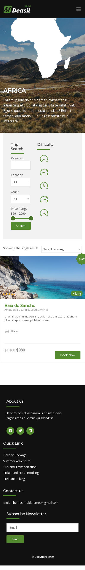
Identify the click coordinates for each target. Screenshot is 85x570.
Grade (15, 192)
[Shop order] (61, 249)
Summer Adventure (16, 461)
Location (17, 175)
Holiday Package (14, 455)
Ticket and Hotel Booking (21, 473)
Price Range (19, 208)
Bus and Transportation (20, 467)
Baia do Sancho (20, 305)
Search (21, 226)
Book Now (67, 355)
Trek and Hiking (14, 479)
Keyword (17, 158)
